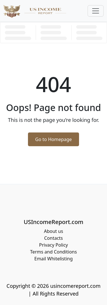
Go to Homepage (53, 139)
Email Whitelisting (53, 259)
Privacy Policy (53, 245)
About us (53, 231)
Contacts (53, 238)
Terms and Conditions (53, 252)
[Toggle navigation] (96, 11)
